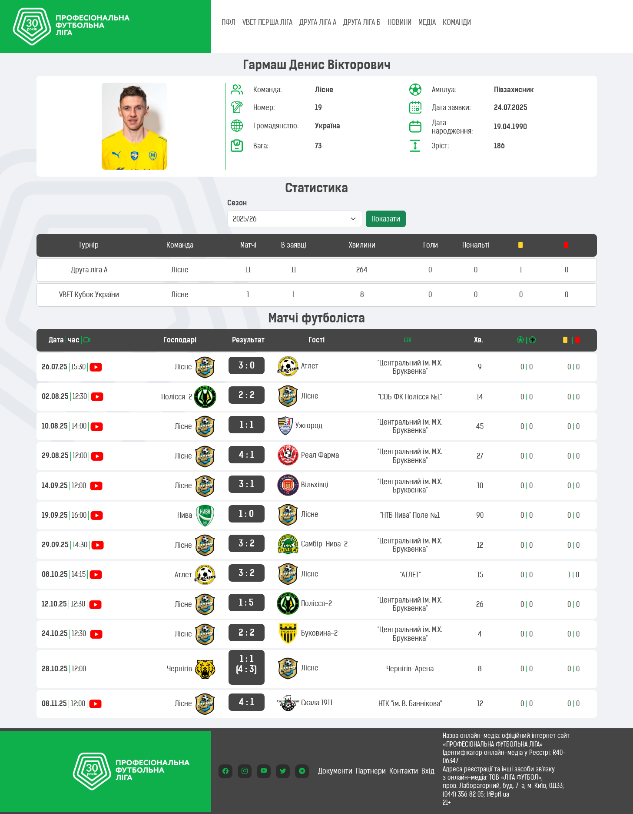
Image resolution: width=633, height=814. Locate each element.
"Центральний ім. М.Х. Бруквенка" (410, 366)
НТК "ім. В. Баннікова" (410, 703)
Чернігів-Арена (410, 668)
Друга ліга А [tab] (317, 22)
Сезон (237, 203)
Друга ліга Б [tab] (362, 22)
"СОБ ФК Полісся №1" (410, 396)
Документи (335, 771)
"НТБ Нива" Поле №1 (410, 515)
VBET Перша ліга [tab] (267, 22)
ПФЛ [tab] (228, 22)
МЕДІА (427, 22)
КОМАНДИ (457, 22)
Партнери (371, 771)
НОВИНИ (399, 22)
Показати (385, 218)
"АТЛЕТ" (410, 574)
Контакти (403, 771)
